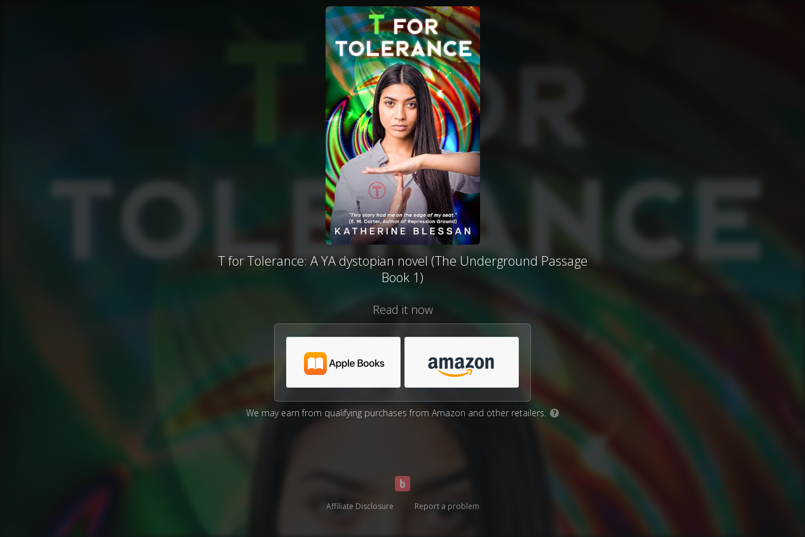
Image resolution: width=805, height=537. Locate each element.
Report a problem (447, 506)
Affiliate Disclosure (360, 506)
